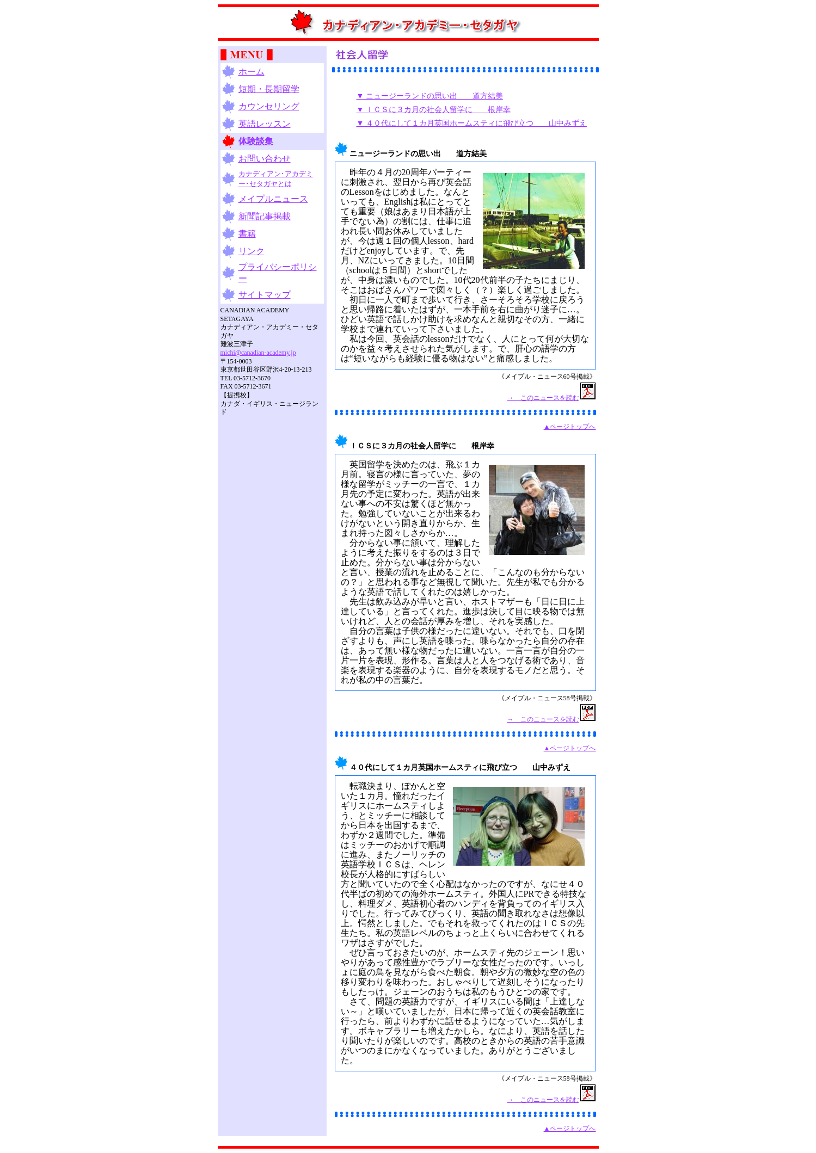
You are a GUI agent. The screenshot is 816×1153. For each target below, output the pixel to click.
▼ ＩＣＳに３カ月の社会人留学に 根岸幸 (434, 110)
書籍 (247, 233)
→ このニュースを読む (543, 398)
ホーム (251, 71)
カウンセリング (268, 106)
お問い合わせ (264, 158)
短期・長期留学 (268, 89)
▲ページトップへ (570, 426)
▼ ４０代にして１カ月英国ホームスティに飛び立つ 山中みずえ (472, 123)
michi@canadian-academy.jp (258, 352)
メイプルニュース (273, 199)
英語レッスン (264, 123)
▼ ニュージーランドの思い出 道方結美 (430, 96)
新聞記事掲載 (264, 216)
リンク (251, 251)
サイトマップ (264, 294)
